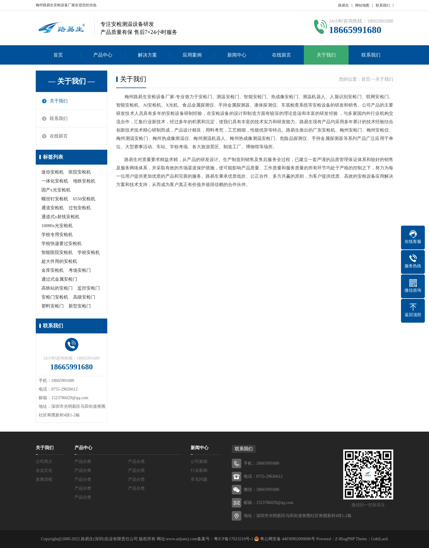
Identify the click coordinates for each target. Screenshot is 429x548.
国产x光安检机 (56, 190)
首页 (58, 54)
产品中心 (102, 54)
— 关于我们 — (71, 81)
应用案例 (192, 54)
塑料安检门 (52, 306)
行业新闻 (199, 470)
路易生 (343, 5)
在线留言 (281, 54)
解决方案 (147, 54)
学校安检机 (88, 252)
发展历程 (44, 479)
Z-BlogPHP (345, 539)
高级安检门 (84, 297)
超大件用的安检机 (59, 261)
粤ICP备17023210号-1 (233, 539)
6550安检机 (84, 198)
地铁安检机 (84, 181)
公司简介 (44, 461)
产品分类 (82, 461)
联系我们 (383, 5)
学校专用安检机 (57, 234)
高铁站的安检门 (57, 288)
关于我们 (326, 54)
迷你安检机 (52, 172)
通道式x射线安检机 (60, 216)
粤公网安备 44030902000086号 (287, 539)
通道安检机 (52, 207)
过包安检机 (80, 207)
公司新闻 (199, 461)
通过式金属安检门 (59, 279)
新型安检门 (80, 306)
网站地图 (362, 5)
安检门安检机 (54, 297)
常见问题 (199, 479)
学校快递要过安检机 (61, 243)
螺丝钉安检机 (54, 198)
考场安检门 (80, 270)
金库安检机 (52, 270)
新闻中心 (236, 54)
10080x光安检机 (57, 225)
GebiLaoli (379, 539)
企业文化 (44, 470)
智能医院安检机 (57, 252)
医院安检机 (80, 172)
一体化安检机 (54, 181)
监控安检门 (88, 288)
